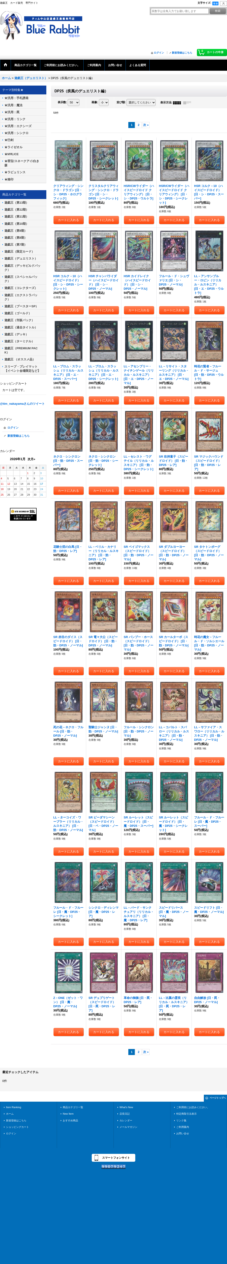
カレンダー (126, 1120)
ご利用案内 (182, 1127)
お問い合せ (182, 1133)
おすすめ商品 (70, 1120)
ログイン (159, 52)
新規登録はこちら (182, 52)
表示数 (62, 102)
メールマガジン (128, 1127)
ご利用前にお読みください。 (192, 1107)
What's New (126, 1107)
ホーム (10, 1113)
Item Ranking (13, 1107)
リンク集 (181, 1120)
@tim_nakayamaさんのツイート (22, 403)
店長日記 (125, 1113)
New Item (68, 1113)
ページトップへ (218, 1098)
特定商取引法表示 (186, 1113)
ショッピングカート (17, 1127)
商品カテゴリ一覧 (73, 1107)
